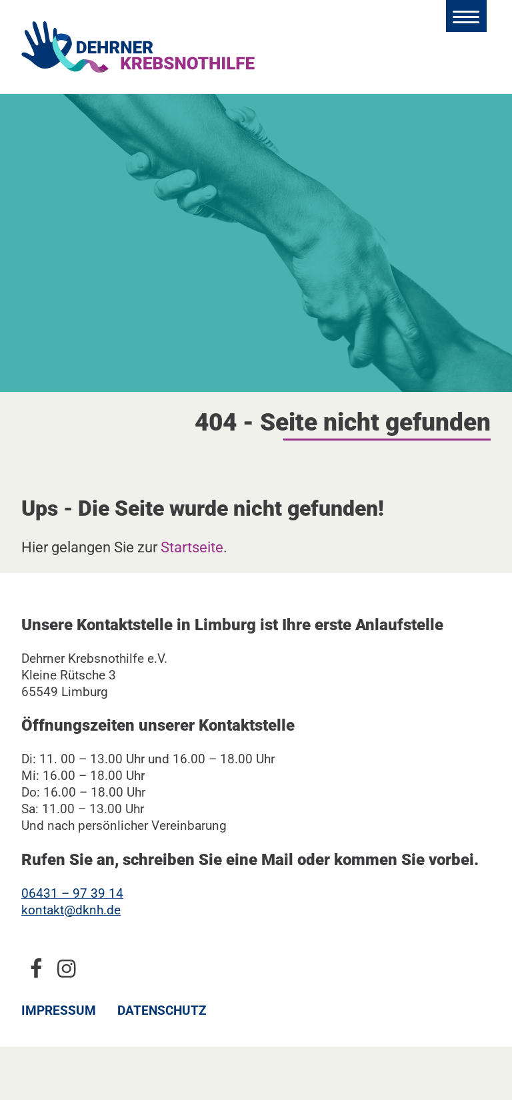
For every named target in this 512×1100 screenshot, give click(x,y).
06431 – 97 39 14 (72, 893)
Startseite (192, 547)
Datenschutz (162, 1010)
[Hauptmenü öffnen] (466, 16)
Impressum (58, 1010)
